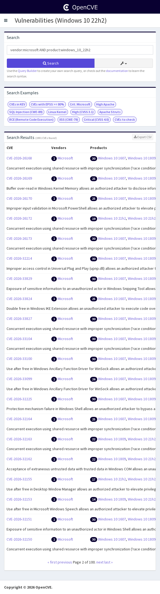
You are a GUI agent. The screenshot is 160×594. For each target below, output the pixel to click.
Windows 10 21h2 (112, 218)
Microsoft (65, 158)
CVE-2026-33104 (19, 338)
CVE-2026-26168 (19, 158)
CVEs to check (125, 119)
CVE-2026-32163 (19, 439)
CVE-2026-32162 (19, 458)
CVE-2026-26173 (19, 238)
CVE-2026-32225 (19, 398)
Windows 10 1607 (112, 158)
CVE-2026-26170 (19, 198)
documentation (117, 71)
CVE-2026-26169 (19, 178)
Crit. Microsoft (80, 104)
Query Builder (27, 71)
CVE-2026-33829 (19, 278)
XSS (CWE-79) (68, 119)
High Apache (105, 104)
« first (52, 562)
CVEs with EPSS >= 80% (47, 104)
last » (108, 562)
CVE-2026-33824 (19, 298)
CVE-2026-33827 (19, 318)
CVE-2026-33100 (19, 358)
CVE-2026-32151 (19, 519)
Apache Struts (110, 112)
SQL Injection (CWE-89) (26, 112)
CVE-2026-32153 (19, 499)
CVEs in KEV (17, 104)
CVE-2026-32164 (19, 418)
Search (51, 63)
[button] (5, 20)
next (99, 562)
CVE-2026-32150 (19, 539)
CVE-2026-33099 (19, 378)
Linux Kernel (57, 112)
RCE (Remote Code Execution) (31, 119)
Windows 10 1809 (142, 158)
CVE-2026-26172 (19, 218)
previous (65, 562)
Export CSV (143, 137)
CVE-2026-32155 (19, 479)
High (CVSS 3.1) (83, 112)
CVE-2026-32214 (19, 258)
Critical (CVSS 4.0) (96, 119)
